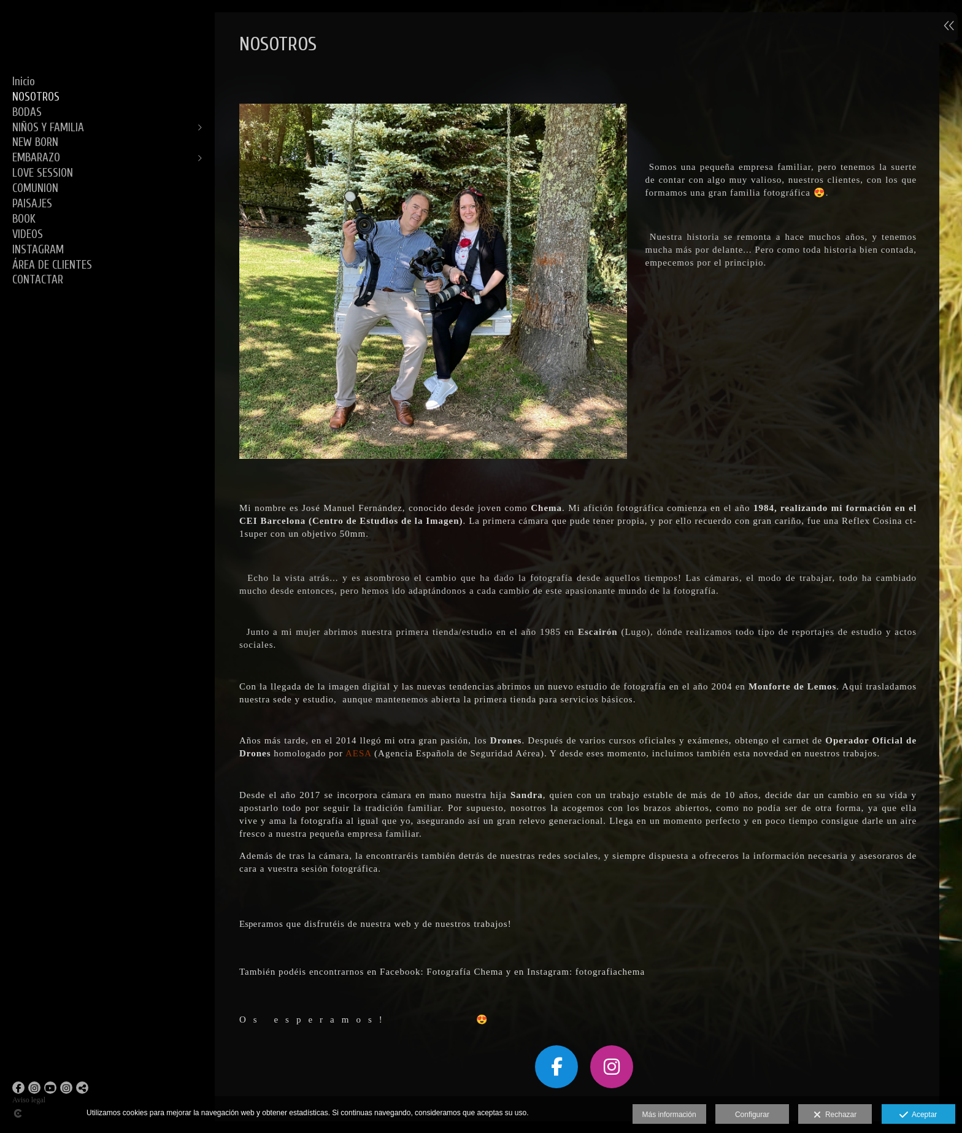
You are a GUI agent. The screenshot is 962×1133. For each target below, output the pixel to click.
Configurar (752, 1114)
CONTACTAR (37, 279)
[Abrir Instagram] (34, 1087)
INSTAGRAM (38, 249)
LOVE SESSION (42, 173)
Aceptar (918, 1115)
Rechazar (835, 1115)
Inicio (23, 81)
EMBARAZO (36, 157)
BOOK (24, 219)
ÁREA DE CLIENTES (52, 265)
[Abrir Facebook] (18, 1087)
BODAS (27, 112)
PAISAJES (32, 203)
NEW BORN (35, 142)
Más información (669, 1114)
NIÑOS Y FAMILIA (48, 127)
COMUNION (35, 188)
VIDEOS (27, 234)
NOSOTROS (36, 97)
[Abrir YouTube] (50, 1087)
